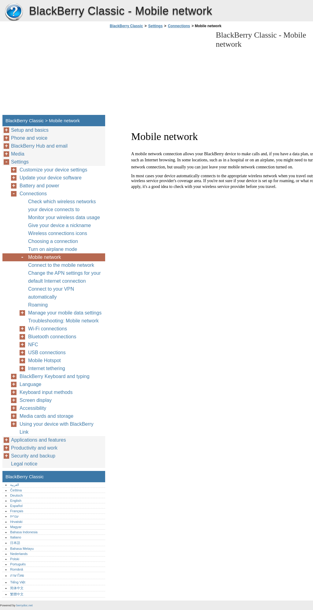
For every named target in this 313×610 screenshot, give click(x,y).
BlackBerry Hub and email (39, 146)
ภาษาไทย (17, 575)
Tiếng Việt (17, 582)
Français (16, 511)
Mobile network (44, 257)
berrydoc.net (24, 605)
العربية (14, 485)
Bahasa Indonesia (24, 532)
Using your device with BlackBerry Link (57, 428)
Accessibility (33, 408)
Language (30, 384)
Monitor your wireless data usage (64, 217)
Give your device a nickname (59, 225)
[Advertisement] (159, 73)
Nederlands (19, 554)
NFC (33, 344)
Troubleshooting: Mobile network (63, 320)
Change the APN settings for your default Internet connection (64, 277)
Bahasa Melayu (22, 548)
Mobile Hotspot (44, 360)
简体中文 (17, 588)
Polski (14, 559)
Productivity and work (34, 447)
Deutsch (16, 495)
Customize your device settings (53, 169)
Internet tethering (46, 368)
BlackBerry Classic (14, 12)
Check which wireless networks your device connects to (62, 205)
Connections (179, 26)
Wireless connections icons (57, 233)
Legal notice (24, 463)
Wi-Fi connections (47, 328)
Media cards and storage (46, 416)
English (15, 500)
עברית (14, 516)
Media (17, 153)
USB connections (47, 352)
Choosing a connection (53, 241)
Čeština (16, 490)
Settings (155, 26)
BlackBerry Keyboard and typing (55, 376)
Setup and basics (30, 130)
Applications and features (38, 440)
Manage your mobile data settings (64, 312)
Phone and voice (29, 138)
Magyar (15, 527)
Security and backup (33, 455)
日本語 (15, 543)
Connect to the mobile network (61, 265)
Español (16, 506)
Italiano (15, 537)
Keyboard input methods (46, 392)
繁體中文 (17, 594)
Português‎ (18, 564)
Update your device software (51, 177)
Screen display (36, 400)
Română (16, 569)
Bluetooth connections (52, 336)
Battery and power (39, 185)
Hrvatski (16, 522)
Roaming (38, 304)
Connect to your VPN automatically (51, 292)
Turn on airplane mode (52, 249)
